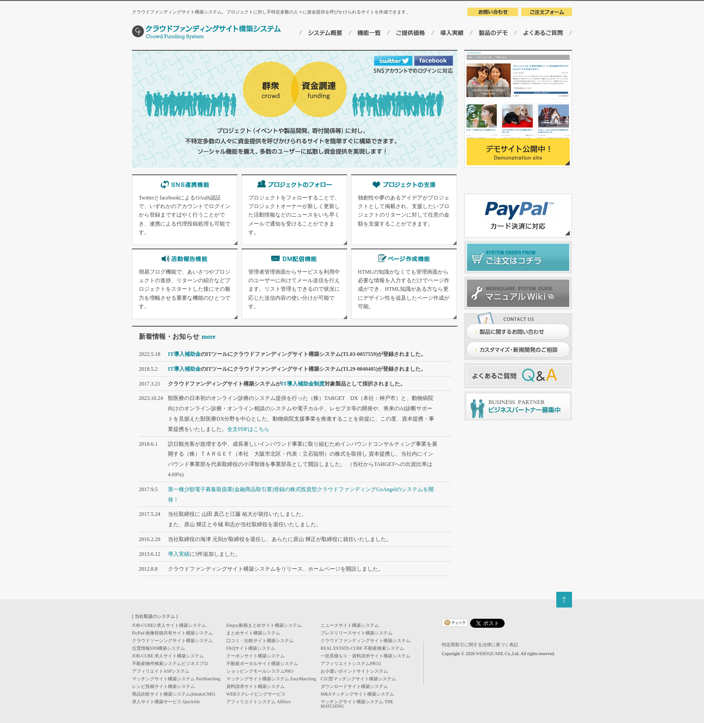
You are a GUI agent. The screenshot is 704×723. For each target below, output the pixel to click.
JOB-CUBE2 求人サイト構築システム (169, 625)
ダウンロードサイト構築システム (354, 686)
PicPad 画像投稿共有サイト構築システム (172, 632)
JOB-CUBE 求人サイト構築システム (168, 655)
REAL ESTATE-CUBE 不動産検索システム (362, 648)
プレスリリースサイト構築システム (356, 632)
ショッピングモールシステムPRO (259, 671)
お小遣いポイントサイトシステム (354, 671)
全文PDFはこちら (248, 429)
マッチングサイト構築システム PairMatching (176, 678)
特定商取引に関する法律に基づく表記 (480, 644)
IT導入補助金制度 (303, 384)
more (209, 337)
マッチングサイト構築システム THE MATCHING (357, 704)
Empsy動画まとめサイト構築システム (264, 625)
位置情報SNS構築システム (158, 648)
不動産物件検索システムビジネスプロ (170, 663)
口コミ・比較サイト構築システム (260, 640)
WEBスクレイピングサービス (256, 694)
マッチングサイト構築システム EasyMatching (271, 678)
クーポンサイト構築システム (255, 655)
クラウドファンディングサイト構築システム (365, 640)
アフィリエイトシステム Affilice (258, 701)
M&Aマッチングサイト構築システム (357, 694)
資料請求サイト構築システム (255, 686)
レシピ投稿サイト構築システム (163, 686)
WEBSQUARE (489, 653)
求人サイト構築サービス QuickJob (166, 701)
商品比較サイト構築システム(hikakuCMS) (173, 694)
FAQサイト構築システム (250, 648)
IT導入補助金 (184, 354)
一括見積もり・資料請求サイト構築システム (365, 655)
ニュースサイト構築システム (350, 625)
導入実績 (178, 554)
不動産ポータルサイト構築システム (262, 663)
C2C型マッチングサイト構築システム (358, 678)
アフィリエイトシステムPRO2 (351, 663)
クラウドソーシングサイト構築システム (172, 640)
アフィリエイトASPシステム (160, 671)
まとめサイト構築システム (253, 632)
